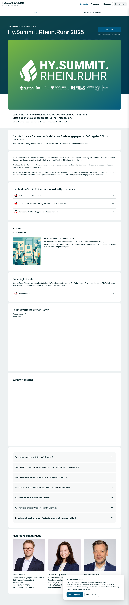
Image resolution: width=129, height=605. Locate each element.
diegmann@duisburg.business (60, 587)
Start (36, 12)
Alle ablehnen (91, 594)
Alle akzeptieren (74, 594)
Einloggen (107, 4)
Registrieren (120, 4)
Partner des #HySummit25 (93, 12)
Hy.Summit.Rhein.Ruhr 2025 (13, 3)
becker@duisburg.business (23, 587)
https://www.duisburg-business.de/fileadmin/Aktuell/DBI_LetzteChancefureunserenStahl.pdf (50, 143)
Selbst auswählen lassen (81, 589)
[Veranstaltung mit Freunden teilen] (109, 29)
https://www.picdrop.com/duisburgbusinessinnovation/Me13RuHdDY (40, 122)
